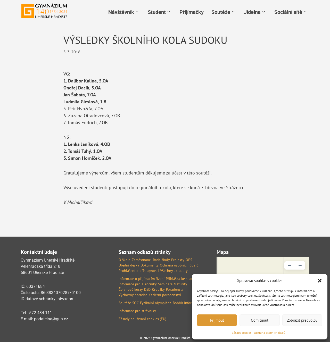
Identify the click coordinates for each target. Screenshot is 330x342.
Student (159, 12)
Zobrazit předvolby (302, 320)
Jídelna (254, 12)
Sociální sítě (290, 12)
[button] (319, 280)
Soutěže (223, 12)
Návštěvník (123, 12)
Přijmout (217, 320)
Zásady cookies (241, 333)
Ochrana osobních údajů (269, 333)
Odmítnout (259, 320)
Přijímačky (191, 12)
